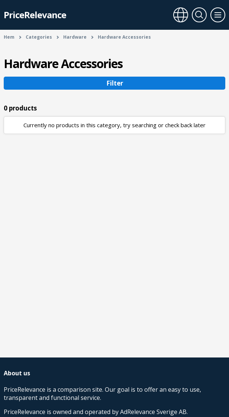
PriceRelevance (35, 15)
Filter (114, 83)
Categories (39, 37)
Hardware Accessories (124, 37)
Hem (9, 37)
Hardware (75, 37)
